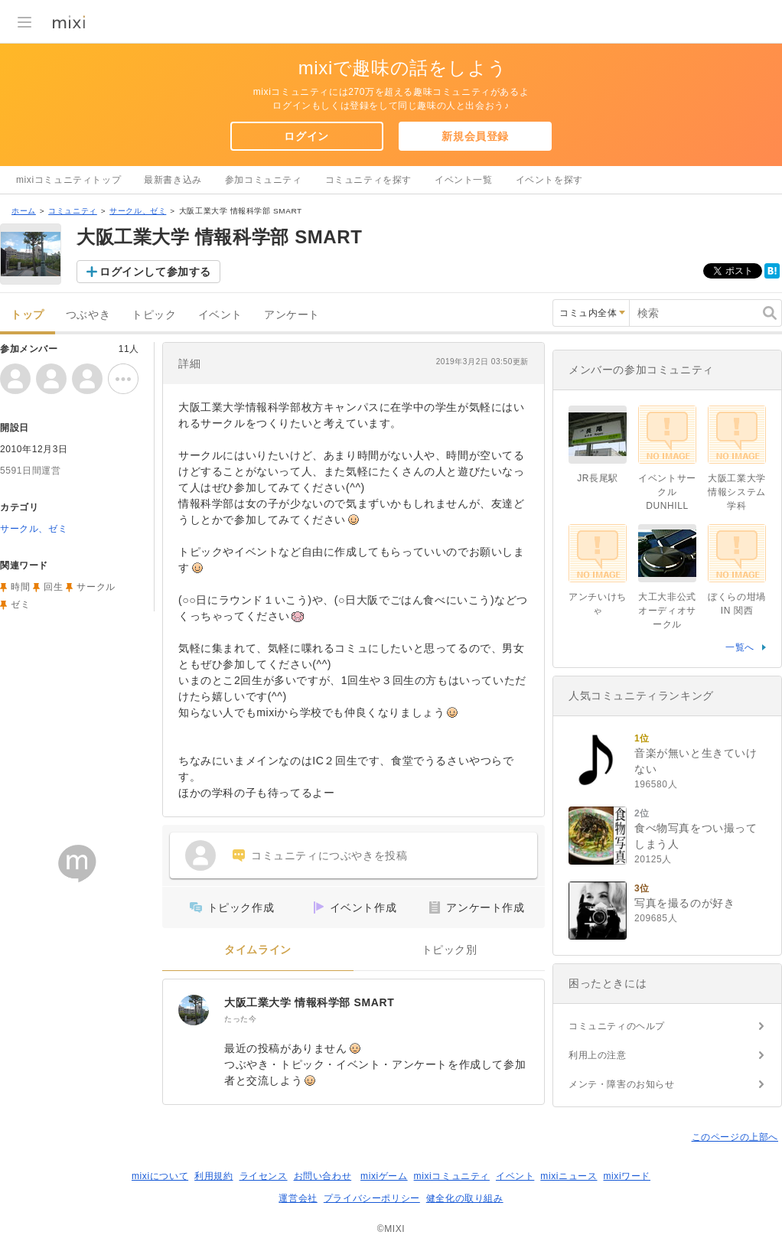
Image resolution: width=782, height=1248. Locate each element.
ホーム (23, 211)
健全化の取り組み (464, 1198)
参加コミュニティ (263, 179)
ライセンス (263, 1176)
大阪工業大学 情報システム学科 (737, 492)
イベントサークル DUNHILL (667, 492)
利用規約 (213, 1176)
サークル (96, 587)
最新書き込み (173, 179)
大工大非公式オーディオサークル (667, 610)
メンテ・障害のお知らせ (622, 1084)
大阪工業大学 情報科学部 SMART (309, 1002)
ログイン (306, 136)
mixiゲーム (384, 1176)
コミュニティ (72, 211)
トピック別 (449, 950)
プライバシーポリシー (372, 1198)
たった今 (240, 1019)
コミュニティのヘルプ (617, 1026)
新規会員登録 (475, 136)
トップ (27, 315)
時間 (20, 587)
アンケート (292, 315)
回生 (53, 587)
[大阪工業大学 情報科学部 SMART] (193, 1010)
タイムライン (258, 950)
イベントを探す (549, 179)
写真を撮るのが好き (684, 903)
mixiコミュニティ (452, 1176)
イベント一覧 (464, 179)
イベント (220, 315)
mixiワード (626, 1176)
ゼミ (20, 604)
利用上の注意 (598, 1055)
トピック (154, 315)
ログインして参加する (155, 272)
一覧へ (739, 647)
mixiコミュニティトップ (68, 179)
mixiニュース (568, 1176)
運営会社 (298, 1198)
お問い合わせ (323, 1176)
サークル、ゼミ (137, 211)
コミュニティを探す (368, 179)
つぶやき (88, 315)
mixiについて (160, 1176)
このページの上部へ (735, 1137)
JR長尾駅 (597, 478)
